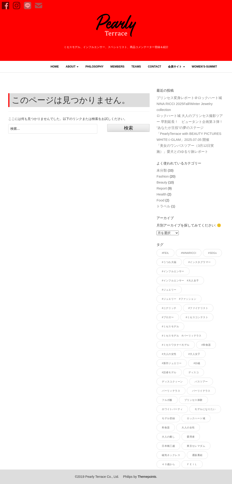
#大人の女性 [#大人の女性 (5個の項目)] (169, 354)
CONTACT (154, 66)
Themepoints (147, 476)
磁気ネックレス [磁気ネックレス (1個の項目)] (171, 455)
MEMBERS (117, 66)
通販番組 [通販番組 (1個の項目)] (197, 455)
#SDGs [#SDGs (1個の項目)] (212, 253)
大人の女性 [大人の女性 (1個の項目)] (188, 427)
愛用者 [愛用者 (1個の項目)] (191, 436)
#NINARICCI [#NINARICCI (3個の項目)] (188, 253)
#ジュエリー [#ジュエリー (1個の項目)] (169, 289)
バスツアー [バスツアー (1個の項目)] (201, 381)
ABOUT (72, 66)
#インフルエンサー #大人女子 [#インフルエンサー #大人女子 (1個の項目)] (180, 280)
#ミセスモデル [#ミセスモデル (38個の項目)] (170, 326)
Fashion (163, 176)
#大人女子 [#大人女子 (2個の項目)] (194, 354)
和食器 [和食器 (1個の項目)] (166, 427)
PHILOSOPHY (94, 66)
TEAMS (136, 66)
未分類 (162, 170)
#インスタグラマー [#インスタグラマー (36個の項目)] (199, 262)
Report (162, 188)
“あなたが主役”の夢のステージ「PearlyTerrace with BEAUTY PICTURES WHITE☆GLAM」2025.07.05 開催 (191, 134)
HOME (54, 66)
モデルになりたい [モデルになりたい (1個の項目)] (205, 409)
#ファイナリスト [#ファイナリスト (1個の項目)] (198, 308)
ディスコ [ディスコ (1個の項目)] (193, 372)
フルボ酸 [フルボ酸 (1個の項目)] (167, 400)
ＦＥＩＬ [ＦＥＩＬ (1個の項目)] (192, 464)
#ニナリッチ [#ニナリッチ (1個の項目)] (169, 308)
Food (160, 200)
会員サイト (176, 66)
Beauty (162, 182)
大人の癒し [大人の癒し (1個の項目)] (168, 436)
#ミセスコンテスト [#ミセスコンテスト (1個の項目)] (197, 317)
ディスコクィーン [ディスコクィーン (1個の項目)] (172, 381)
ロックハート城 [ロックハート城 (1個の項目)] (196, 418)
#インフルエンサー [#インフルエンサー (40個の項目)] (173, 271)
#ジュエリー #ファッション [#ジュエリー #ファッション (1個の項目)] (179, 298)
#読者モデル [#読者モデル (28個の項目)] (169, 372)
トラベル (163, 206)
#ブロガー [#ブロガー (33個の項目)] (168, 317)
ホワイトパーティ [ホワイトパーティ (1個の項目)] (172, 409)
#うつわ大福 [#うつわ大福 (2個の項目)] (169, 262)
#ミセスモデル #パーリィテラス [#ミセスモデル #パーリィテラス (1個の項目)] (181, 335)
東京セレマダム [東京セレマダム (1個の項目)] (196, 445)
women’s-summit (204, 66)
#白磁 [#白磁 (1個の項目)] (196, 363)
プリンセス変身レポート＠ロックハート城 (189, 98)
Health (161, 194)
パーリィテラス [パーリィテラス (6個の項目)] (171, 390)
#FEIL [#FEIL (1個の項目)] (165, 253)
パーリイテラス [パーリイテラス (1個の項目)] (201, 390)
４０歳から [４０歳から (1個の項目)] (168, 464)
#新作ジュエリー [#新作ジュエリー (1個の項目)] (172, 363)
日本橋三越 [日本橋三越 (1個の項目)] (168, 445)
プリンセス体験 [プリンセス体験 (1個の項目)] (193, 400)
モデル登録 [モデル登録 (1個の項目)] (168, 418)
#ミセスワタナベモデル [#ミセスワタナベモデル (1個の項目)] (176, 344)
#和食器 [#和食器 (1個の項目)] (206, 344)
